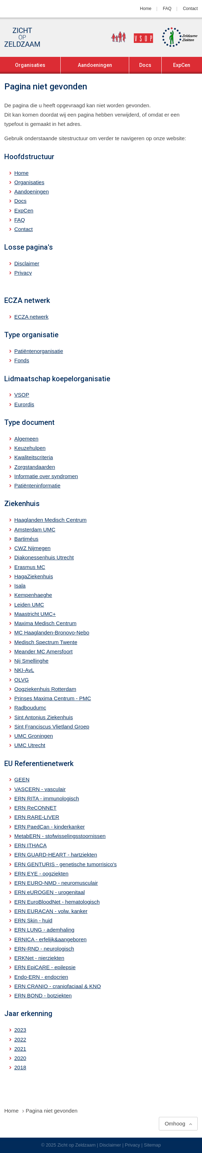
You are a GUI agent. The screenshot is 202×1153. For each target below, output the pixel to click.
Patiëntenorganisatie (38, 351)
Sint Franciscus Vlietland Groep (51, 726)
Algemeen (26, 439)
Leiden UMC (29, 605)
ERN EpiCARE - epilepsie (45, 967)
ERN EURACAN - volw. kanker (50, 911)
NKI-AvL (24, 670)
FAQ (167, 8)
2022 (20, 1039)
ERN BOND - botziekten (43, 995)
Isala (20, 586)
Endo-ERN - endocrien (41, 977)
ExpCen (181, 65)
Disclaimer (26, 263)
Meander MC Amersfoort (43, 651)
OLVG (21, 680)
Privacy (23, 273)
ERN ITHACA (30, 845)
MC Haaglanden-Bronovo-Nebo (51, 632)
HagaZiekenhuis (33, 576)
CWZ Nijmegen (32, 548)
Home (145, 8)
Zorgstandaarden (34, 467)
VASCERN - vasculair (40, 789)
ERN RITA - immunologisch (46, 798)
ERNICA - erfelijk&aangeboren (50, 939)
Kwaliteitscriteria (33, 457)
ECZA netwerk (31, 317)
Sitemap (152, 1145)
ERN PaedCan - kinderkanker (49, 827)
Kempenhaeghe (33, 595)
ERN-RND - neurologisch (44, 949)
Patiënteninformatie (37, 485)
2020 (20, 1058)
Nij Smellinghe (31, 661)
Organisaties (30, 65)
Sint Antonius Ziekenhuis (43, 717)
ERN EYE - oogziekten (41, 873)
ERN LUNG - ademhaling (44, 930)
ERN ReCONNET (35, 808)
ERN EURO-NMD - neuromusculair (56, 883)
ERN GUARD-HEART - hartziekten (55, 855)
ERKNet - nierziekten (39, 958)
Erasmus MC (29, 567)
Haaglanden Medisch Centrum (50, 520)
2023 (20, 1030)
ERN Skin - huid (33, 920)
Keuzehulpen (30, 448)
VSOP (21, 395)
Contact (190, 8)
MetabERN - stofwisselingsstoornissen (60, 836)
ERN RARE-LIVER (36, 817)
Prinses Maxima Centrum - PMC (52, 698)
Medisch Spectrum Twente (45, 642)
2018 (20, 1067)
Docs (145, 65)
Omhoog (175, 1123)
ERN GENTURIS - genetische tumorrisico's (65, 864)
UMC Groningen (33, 736)
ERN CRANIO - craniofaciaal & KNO (57, 986)
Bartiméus (26, 539)
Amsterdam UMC (34, 529)
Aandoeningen (95, 65)
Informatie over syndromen (46, 476)
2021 (20, 1049)
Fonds (21, 360)
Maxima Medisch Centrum (45, 623)
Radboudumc (30, 708)
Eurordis (24, 404)
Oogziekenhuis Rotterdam (45, 689)
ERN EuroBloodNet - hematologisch (57, 902)
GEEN (22, 779)
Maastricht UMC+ (35, 614)
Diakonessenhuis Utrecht (44, 557)
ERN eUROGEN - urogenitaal (49, 892)
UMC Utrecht (29, 745)
